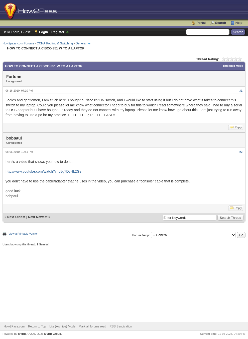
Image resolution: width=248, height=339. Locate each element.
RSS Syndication (120, 326)
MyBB (22, 333)
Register (57, 32)
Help (238, 23)
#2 (240, 151)
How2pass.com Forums (18, 43)
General (80, 43)
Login (43, 32)
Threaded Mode (233, 65)
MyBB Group (52, 333)
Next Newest (37, 217)
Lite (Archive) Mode (62, 326)
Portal (201, 23)
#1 (240, 90)
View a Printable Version (23, 233)
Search (220, 23)
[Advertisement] (124, 281)
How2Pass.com (14, 326)
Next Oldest (16, 217)
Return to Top (37, 326)
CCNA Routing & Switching (55, 43)
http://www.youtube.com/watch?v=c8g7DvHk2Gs (43, 171)
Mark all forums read (92, 326)
